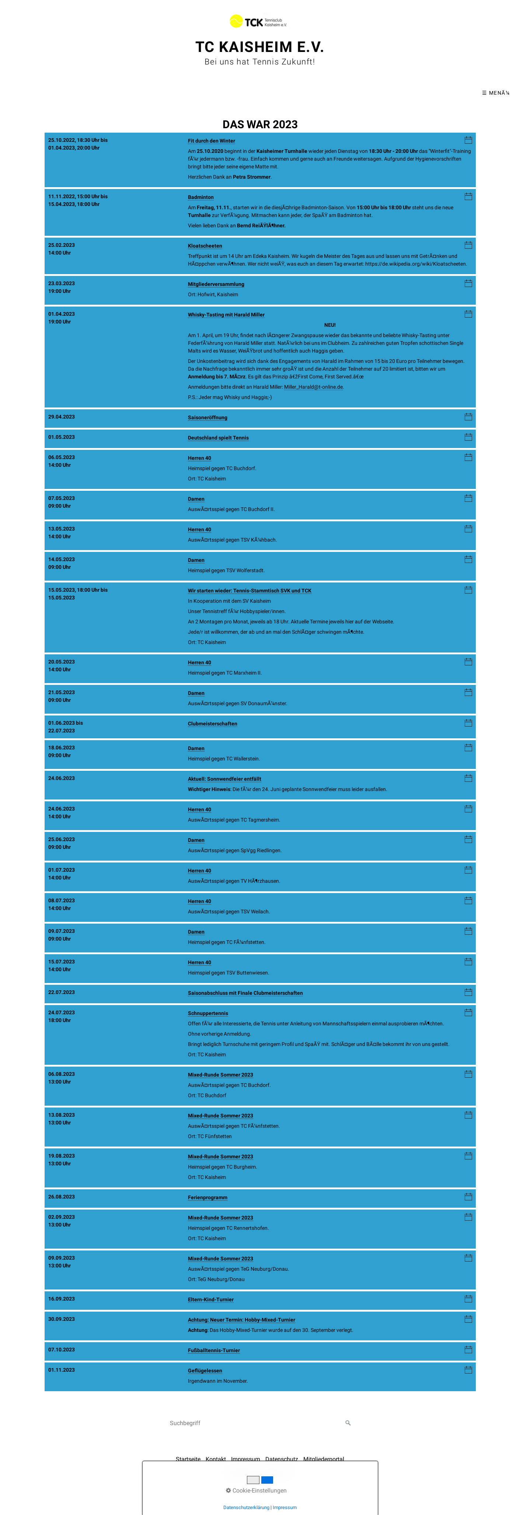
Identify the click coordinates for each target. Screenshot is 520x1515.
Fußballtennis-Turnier (214, 1350)
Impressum (245, 1459)
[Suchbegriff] (260, 1423)
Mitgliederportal (323, 1459)
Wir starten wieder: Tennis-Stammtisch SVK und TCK (249, 591)
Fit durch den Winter (211, 141)
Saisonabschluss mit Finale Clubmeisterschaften (245, 993)
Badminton (201, 197)
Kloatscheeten (205, 246)
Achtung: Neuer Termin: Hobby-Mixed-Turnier (241, 1320)
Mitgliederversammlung (216, 284)
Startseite (188, 1459)
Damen (196, 499)
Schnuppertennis (208, 1013)
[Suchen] (348, 1423)
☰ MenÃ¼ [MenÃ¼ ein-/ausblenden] (496, 93)
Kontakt (216, 1459)
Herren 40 (199, 458)
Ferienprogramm (207, 1197)
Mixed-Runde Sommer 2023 (220, 1075)
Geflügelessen (205, 1371)
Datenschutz (281, 1459)
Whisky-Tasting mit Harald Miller (226, 315)
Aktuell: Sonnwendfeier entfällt (224, 779)
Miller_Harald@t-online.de (313, 387)
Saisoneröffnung (207, 417)
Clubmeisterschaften (212, 724)
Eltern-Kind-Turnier (211, 1299)
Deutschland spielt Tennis (218, 438)
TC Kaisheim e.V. (260, 47)
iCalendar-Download (468, 140)
